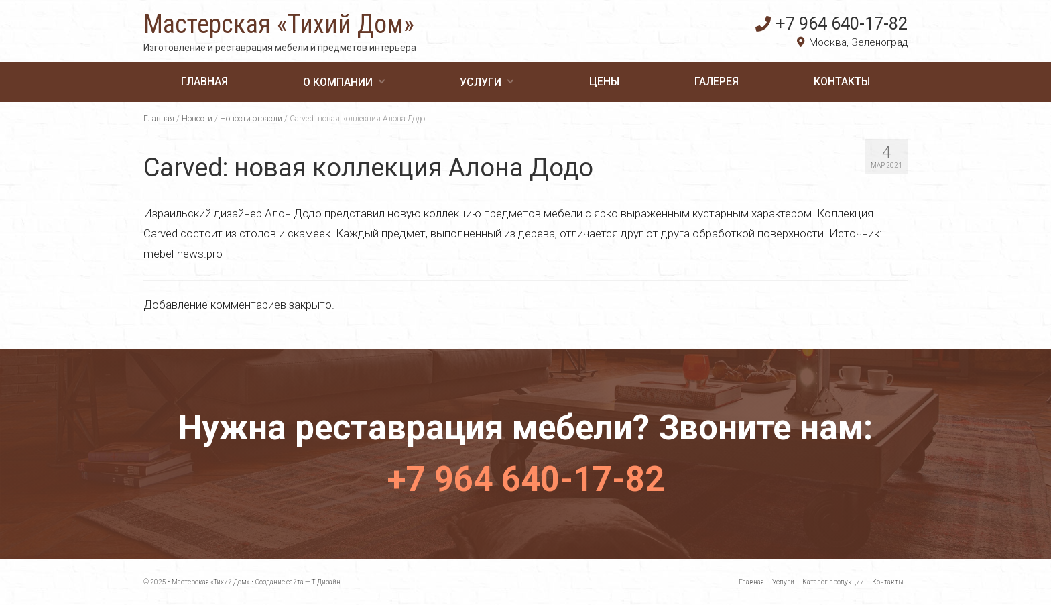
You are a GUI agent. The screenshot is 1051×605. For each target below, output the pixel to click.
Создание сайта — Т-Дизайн (298, 582)
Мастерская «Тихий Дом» (278, 24)
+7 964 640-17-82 (831, 23)
